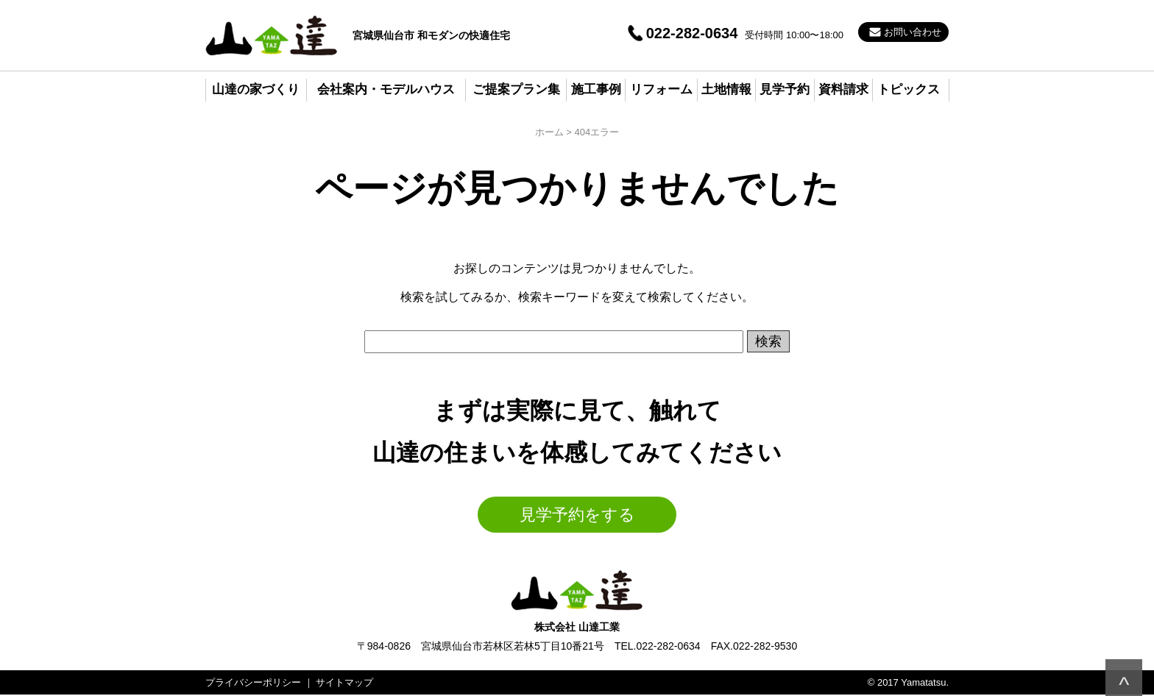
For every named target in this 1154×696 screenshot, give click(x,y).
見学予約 (785, 89)
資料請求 (843, 89)
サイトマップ (344, 682)
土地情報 (726, 89)
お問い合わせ (912, 32)
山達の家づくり (256, 89)
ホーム (549, 132)
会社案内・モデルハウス (386, 89)
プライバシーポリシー (253, 682)
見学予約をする (577, 514)
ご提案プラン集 (516, 89)
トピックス (908, 89)
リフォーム (661, 89)
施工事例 (596, 89)
